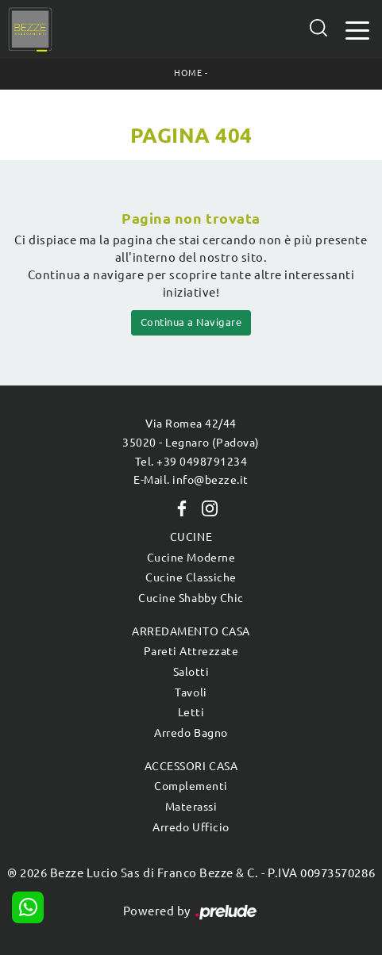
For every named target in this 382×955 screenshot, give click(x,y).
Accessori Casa (191, 766)
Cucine (191, 537)
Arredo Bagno (190, 733)
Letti (191, 712)
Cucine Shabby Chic (190, 598)
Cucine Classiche (190, 577)
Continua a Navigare (191, 322)
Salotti (191, 671)
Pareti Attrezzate (191, 651)
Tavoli (190, 692)
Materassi (191, 806)
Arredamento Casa (190, 631)
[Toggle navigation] (357, 29)
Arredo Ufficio (190, 827)
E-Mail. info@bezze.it (191, 480)
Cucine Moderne (191, 557)
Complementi (191, 786)
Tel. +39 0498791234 (191, 461)
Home (188, 73)
